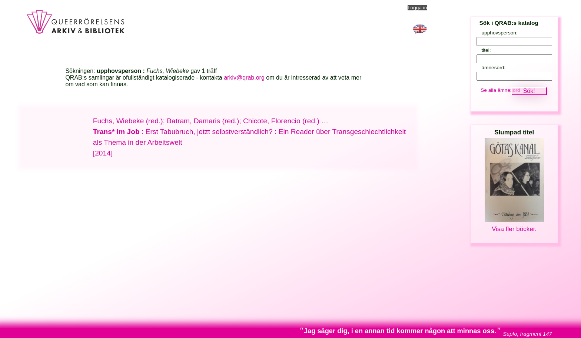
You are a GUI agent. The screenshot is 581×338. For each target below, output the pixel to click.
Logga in (417, 7)
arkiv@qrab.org (244, 77)
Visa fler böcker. (514, 228)
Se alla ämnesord (500, 90)
